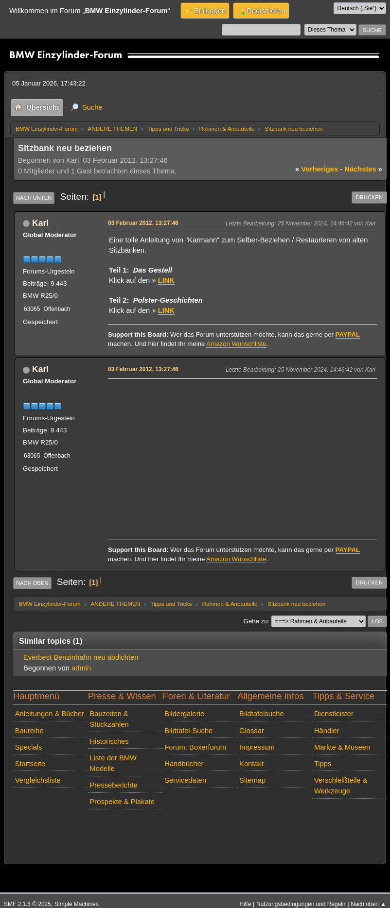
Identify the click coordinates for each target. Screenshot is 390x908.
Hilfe (245, 904)
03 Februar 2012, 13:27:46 (143, 223)
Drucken (369, 197)
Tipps (322, 764)
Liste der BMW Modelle (113, 763)
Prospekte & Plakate (121, 801)
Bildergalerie (184, 714)
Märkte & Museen (342, 747)
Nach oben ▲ (368, 904)
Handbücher (183, 764)
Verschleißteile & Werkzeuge (341, 785)
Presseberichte (113, 785)
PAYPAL (348, 334)
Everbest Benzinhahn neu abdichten (81, 657)
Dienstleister (334, 714)
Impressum (257, 747)
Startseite (30, 764)
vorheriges (316, 169)
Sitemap (252, 780)
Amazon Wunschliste (236, 343)
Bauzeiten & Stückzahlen (108, 719)
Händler (326, 731)
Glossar (251, 731)
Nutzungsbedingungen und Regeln (300, 904)
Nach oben (32, 583)
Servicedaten (185, 780)
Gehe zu (256, 621)
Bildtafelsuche (261, 714)
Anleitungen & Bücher (49, 714)
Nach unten (34, 198)
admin (81, 668)
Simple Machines (76, 904)
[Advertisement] (241, 450)
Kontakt (251, 764)
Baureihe (29, 731)
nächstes (363, 169)
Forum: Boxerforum (195, 747)
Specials (28, 747)
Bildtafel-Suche (188, 731)
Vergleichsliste (38, 780)
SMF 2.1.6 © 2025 (27, 904)
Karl (40, 223)
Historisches (108, 741)
